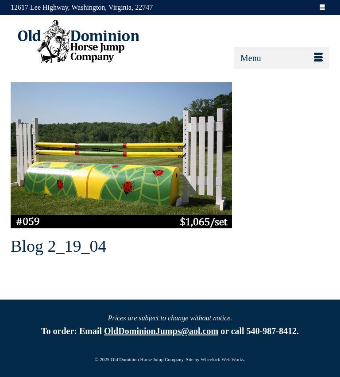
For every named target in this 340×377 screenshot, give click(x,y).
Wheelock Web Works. (223, 359)
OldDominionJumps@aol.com (161, 331)
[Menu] (281, 58)
